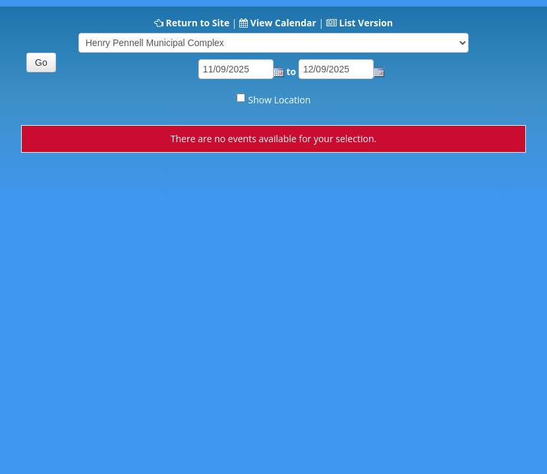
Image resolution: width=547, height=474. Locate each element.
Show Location (279, 99)
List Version (366, 22)
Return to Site (197, 22)
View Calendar (283, 22)
